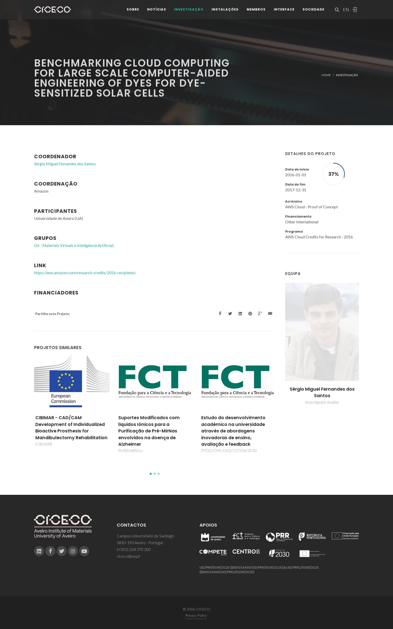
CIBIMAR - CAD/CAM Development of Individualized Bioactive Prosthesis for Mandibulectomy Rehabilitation (71, 427)
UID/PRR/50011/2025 (215, 567)
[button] (151, 474)
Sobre (133, 12)
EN (345, 12)
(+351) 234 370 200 (134, 549)
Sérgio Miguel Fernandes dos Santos (322, 392)
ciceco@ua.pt (128, 556)
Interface (284, 12)
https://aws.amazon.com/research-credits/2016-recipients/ (85, 272)
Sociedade (313, 12)
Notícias (156, 12)
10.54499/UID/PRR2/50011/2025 (230, 572)
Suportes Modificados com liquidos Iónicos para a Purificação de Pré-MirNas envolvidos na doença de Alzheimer (149, 431)
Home (326, 75)
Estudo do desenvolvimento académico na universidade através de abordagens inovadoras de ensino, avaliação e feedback (233, 431)
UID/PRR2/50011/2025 (303, 567)
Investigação (189, 12)
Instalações (225, 12)
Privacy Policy (196, 615)
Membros (256, 12)
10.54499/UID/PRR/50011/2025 (259, 567)
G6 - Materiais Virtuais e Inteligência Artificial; (74, 245)
